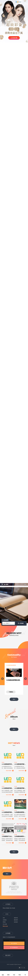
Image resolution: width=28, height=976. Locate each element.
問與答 (4, 922)
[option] (14, 603)
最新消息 (16, 917)
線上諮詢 (5, 584)
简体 (25, 584)
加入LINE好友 (14, 943)
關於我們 (16, 919)
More (14, 699)
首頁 (4, 917)
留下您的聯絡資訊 (14, 947)
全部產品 (5, 919)
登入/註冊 (5, 924)
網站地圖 (6, 926)
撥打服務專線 (6, 940)
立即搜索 (21, 623)
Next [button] (25, 678)
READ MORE (10, 770)
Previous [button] (2, 678)
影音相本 (16, 922)
